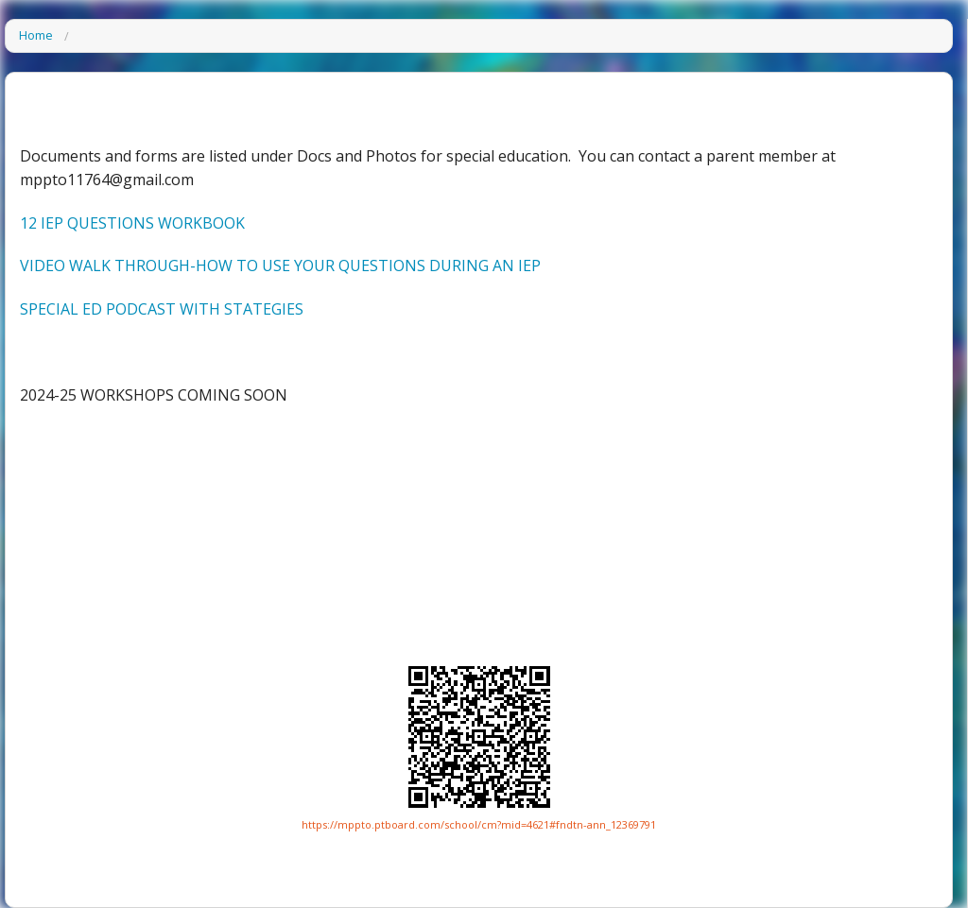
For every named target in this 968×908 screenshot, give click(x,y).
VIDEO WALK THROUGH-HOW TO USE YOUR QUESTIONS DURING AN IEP (280, 265)
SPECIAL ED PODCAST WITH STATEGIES (161, 309)
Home (36, 35)
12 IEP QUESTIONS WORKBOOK (132, 223)
